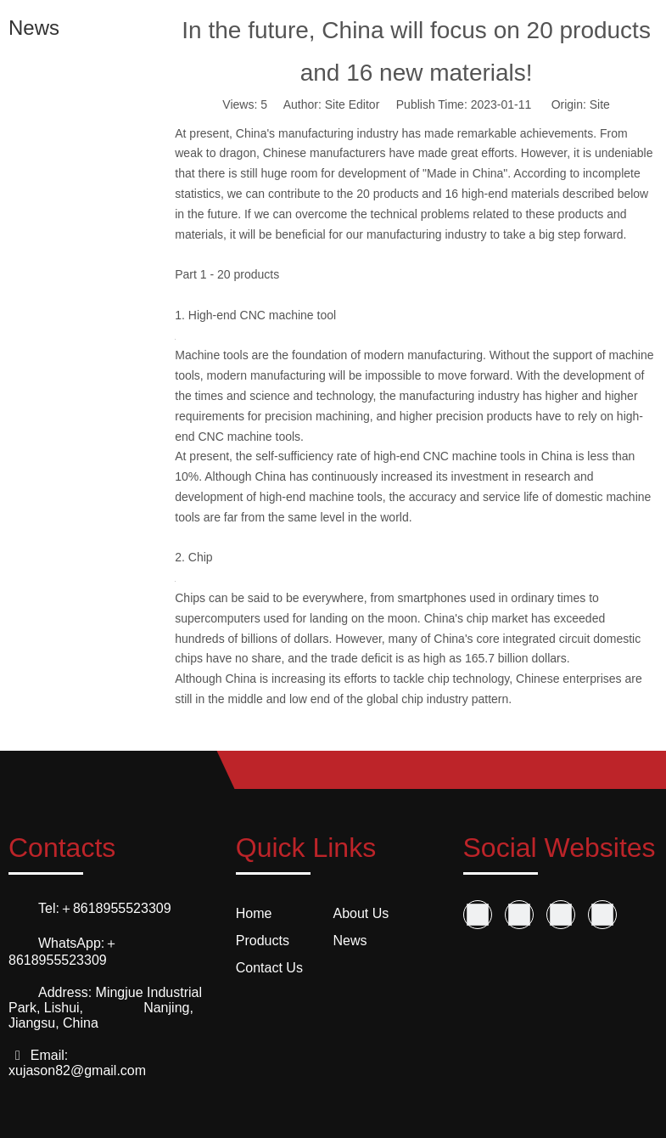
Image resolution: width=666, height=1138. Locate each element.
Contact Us (269, 968)
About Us (361, 913)
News (350, 940)
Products (262, 940)
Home (254, 913)
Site (600, 104)
